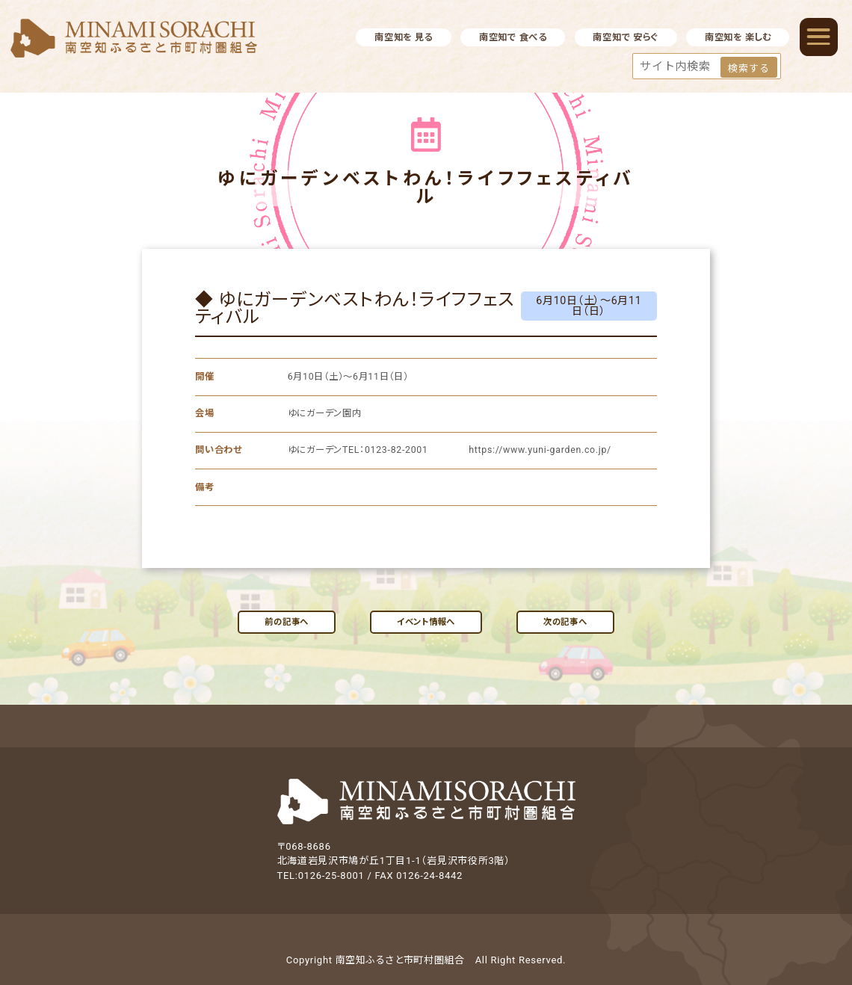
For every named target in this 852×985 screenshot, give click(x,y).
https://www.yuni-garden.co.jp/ (538, 450)
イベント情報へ (426, 622)
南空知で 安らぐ (625, 37)
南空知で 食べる (513, 37)
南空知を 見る (403, 37)
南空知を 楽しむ (738, 37)
